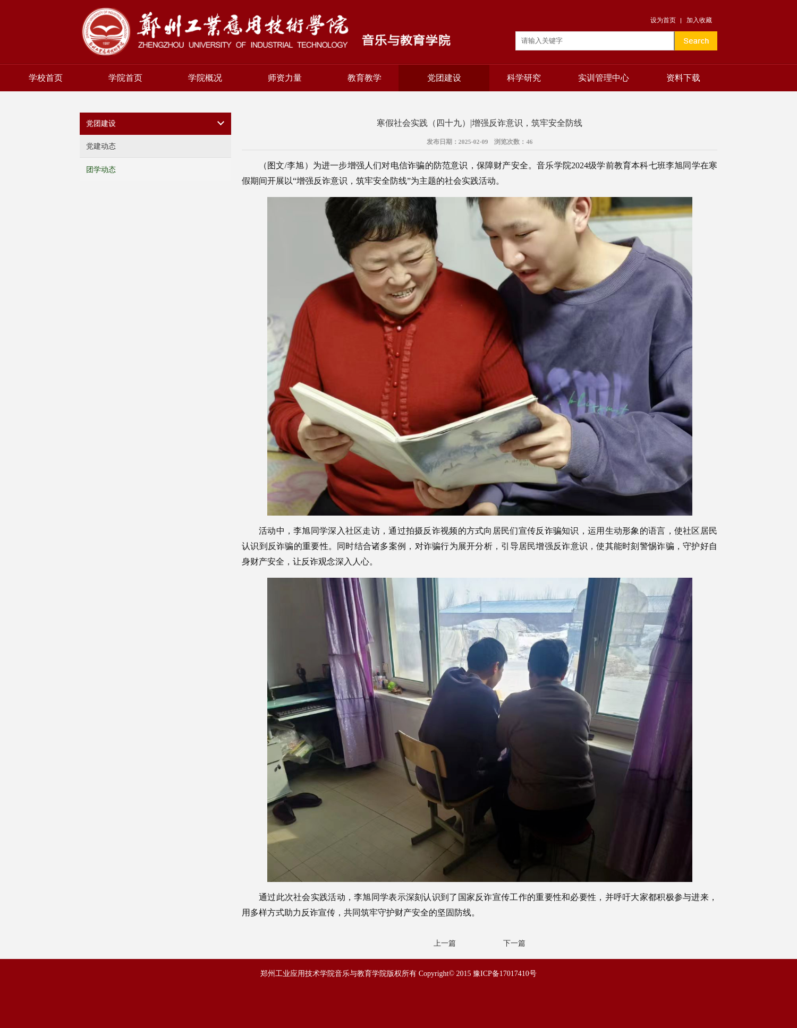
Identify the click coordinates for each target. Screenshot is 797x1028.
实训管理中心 (603, 77)
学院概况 (205, 77)
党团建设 (444, 77)
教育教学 (364, 77)
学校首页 (46, 77)
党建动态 (101, 146)
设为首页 (663, 20)
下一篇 (514, 943)
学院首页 (125, 77)
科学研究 (524, 77)
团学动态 (101, 170)
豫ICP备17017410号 (505, 974)
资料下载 (683, 77)
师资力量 (285, 77)
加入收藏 (699, 20)
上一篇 (445, 943)
